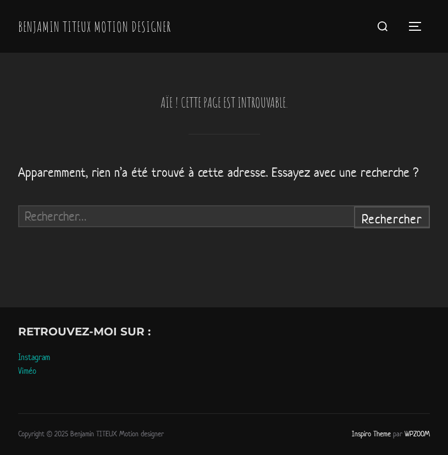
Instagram (34, 357)
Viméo (27, 371)
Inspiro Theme (371, 434)
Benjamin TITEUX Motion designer (94, 26)
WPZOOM (417, 434)
